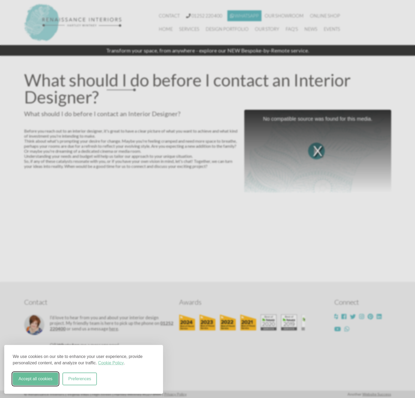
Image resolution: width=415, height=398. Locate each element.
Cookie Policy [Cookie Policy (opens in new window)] (111, 363)
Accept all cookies (35, 379)
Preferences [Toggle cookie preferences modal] (79, 379)
